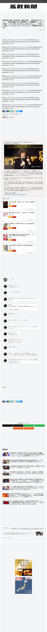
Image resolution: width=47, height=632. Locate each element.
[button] (44, 617)
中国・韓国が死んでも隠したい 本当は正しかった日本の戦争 (21, 212)
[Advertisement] (23, 15)
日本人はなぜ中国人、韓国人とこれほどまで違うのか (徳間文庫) (22, 201)
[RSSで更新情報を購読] (26, 425)
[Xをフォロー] (21, 425)
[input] (23, 617)
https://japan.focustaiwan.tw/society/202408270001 (15, 194)
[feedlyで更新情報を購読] (23, 425)
